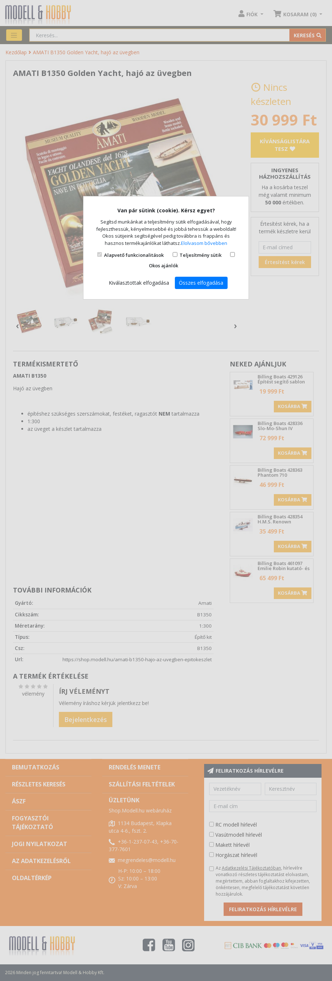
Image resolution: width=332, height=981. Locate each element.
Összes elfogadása (201, 282)
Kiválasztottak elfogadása (139, 282)
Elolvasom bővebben (204, 243)
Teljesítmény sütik (200, 255)
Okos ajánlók (163, 265)
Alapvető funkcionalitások (134, 255)
